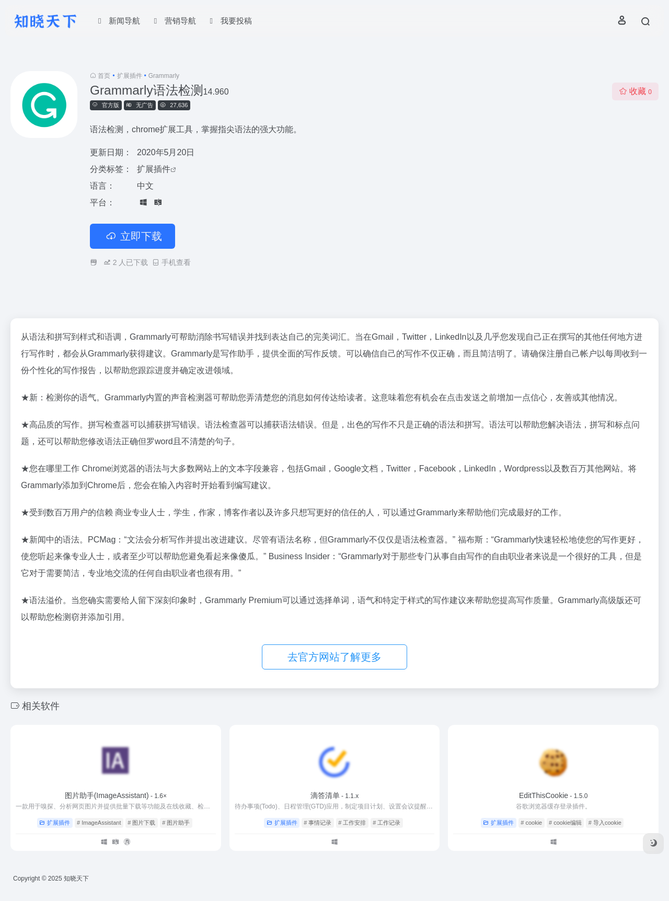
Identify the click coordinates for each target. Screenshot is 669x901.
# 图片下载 (141, 822)
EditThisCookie (553, 795)
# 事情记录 (317, 822)
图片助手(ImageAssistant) (116, 795)
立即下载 (132, 236)
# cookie (531, 822)
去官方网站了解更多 (334, 657)
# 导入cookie (605, 822)
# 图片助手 (176, 822)
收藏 (635, 91)
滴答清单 (334, 795)
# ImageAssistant (99, 822)
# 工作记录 (386, 822)
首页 (104, 75)
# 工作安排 (352, 822)
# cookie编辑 (565, 822)
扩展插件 (129, 75)
